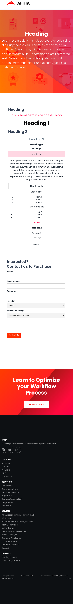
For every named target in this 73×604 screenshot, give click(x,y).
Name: (10, 271)
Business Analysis (9, 534)
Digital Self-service (10, 492)
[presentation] (27, 324)
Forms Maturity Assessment (14, 531)
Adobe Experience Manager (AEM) (17, 521)
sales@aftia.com (8, 576)
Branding (6, 470)
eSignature (7, 495)
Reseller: (11, 301)
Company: (11, 291)
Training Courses (9, 557)
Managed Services (10, 544)
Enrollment (7, 505)
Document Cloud (10, 525)
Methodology (8, 528)
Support (5, 548)
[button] (64, 3)
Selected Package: (16, 311)
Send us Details (36, 404)
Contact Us (7, 476)
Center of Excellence (11, 538)
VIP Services (7, 518)
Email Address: (14, 281)
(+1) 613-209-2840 (27, 576)
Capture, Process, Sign (12, 499)
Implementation (9, 541)
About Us (6, 463)
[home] (19, 3)
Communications (10, 489)
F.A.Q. (4, 473)
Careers (5, 466)
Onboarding (7, 485)
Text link (36, 222)
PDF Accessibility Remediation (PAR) (18, 515)
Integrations (7, 502)
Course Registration (11, 560)
